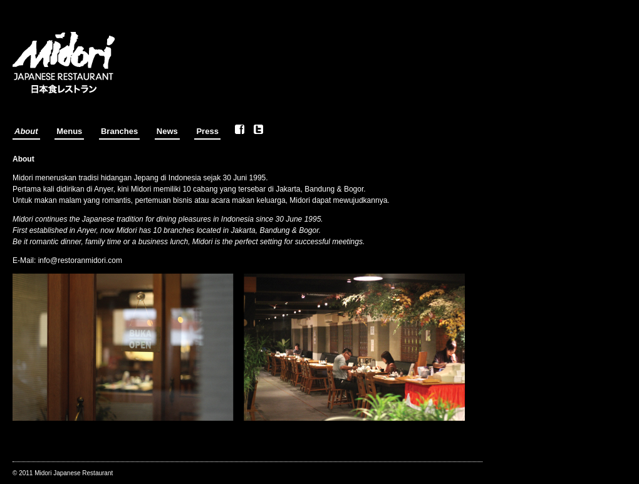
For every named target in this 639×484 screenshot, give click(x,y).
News (167, 131)
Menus (69, 131)
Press (207, 131)
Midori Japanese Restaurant (73, 473)
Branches (119, 131)
